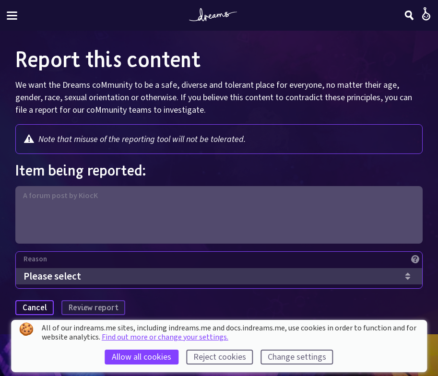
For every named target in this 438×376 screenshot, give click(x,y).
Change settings (297, 357)
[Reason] (223, 262)
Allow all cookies (141, 357)
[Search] (409, 15)
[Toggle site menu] (12, 15)
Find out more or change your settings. (165, 337)
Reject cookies (219, 357)
